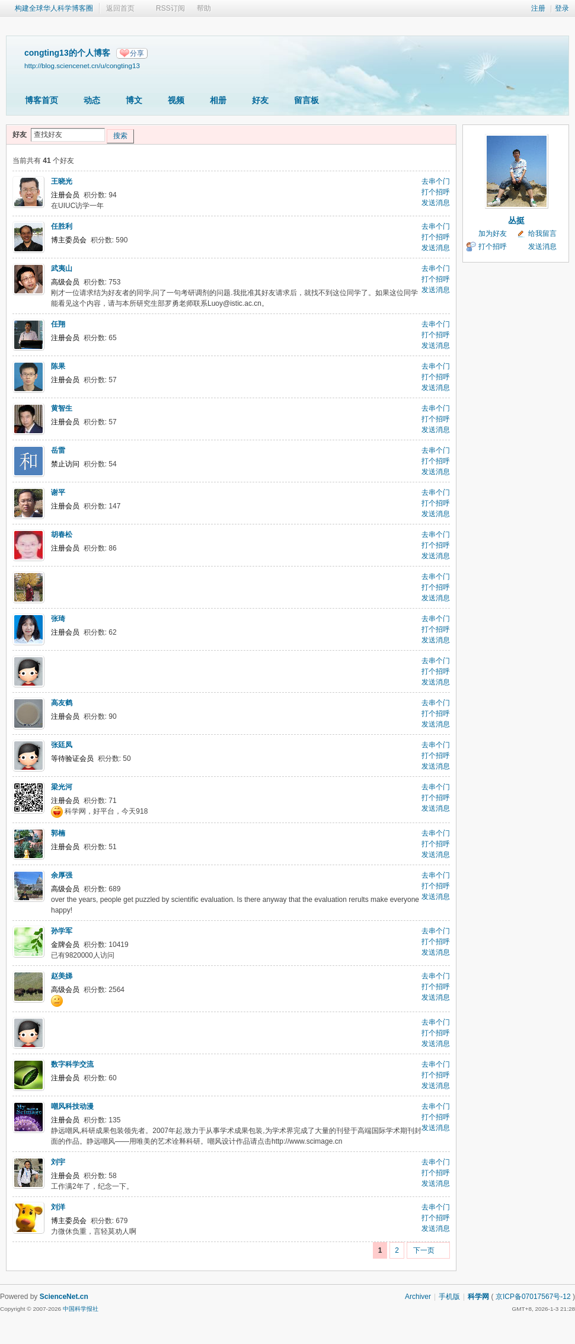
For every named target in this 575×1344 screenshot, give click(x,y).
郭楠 (58, 833)
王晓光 (61, 181)
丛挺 (516, 220)
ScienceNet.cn (64, 1296)
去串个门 (435, 181)
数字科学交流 (72, 1064)
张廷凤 (61, 745)
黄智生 (61, 408)
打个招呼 (435, 192)
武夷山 (61, 268)
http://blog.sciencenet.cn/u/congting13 (82, 65)
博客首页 (41, 100)
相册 (218, 100)
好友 (260, 100)
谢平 (58, 492)
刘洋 (58, 1207)
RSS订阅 (170, 8)
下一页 (424, 1250)
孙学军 (61, 931)
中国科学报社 (80, 1308)
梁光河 (61, 787)
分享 (137, 53)
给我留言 (542, 233)
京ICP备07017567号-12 (533, 1296)
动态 (92, 100)
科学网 (478, 1296)
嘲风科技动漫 (72, 1106)
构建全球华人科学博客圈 (54, 8)
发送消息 (435, 203)
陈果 (58, 366)
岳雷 (58, 450)
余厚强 (61, 875)
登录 (562, 8)
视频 (176, 100)
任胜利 (61, 226)
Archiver (418, 1296)
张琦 (58, 619)
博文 (134, 100)
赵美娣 (61, 976)
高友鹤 (61, 703)
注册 (538, 8)
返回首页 (120, 8)
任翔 (58, 324)
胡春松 (61, 534)
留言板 (306, 100)
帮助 (204, 8)
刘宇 (58, 1162)
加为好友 (492, 233)
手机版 (449, 1296)
